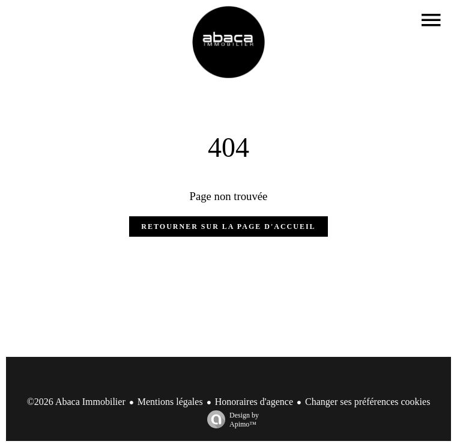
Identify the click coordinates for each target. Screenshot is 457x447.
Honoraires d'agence (254, 402)
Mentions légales (170, 402)
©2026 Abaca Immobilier (76, 402)
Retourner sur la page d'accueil (228, 226)
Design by (230, 420)
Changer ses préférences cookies (367, 402)
